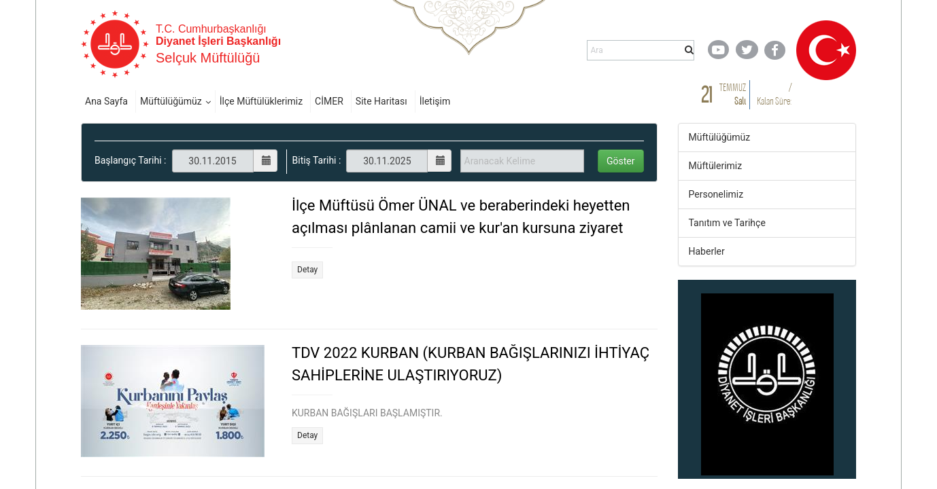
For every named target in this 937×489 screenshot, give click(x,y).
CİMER (329, 101)
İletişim (435, 101)
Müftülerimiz (716, 165)
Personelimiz (716, 194)
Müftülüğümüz (171, 101)
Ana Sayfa (106, 101)
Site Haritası (381, 101)
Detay (307, 269)
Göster (621, 161)
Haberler (707, 251)
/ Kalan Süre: (774, 94)
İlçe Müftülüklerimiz (261, 101)
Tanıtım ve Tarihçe (727, 222)
